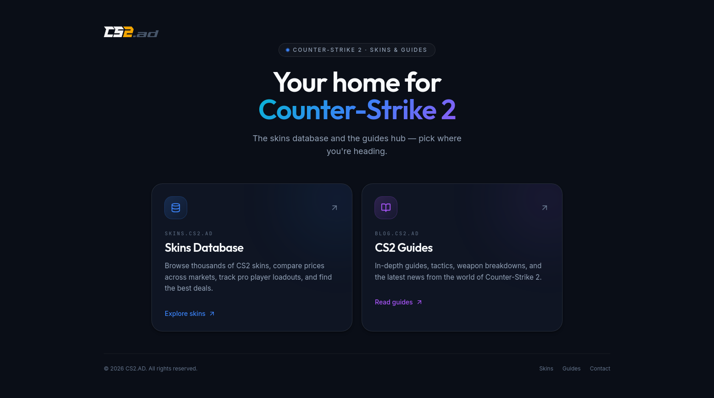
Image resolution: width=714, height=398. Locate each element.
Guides (572, 370)
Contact (600, 370)
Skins (546, 370)
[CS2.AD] (131, 33)
